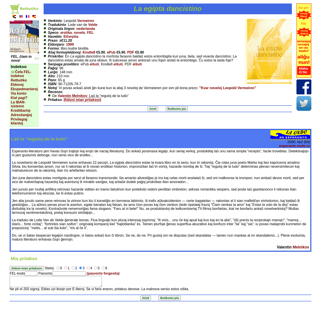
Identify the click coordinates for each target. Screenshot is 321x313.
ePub (111, 52)
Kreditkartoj (20, 110)
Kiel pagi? (19, 98)
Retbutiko (19, 80)
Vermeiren (85, 21)
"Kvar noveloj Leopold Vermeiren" (227, 88)
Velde (92, 25)
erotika (66, 32)
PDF (130, 52)
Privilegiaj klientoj (19, 121)
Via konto (19, 93)
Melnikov (301, 247)
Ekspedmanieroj (24, 89)
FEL (90, 32)
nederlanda (85, 29)
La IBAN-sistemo (18, 104)
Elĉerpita (71, 36)
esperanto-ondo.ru (294, 146)
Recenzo (55, 92)
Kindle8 (89, 52)
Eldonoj (17, 84)
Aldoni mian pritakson (82, 100)
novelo (79, 32)
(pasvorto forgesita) (103, 273)
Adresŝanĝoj (21, 115)
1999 (70, 44)
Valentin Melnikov (72, 96)
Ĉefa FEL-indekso (21, 74)
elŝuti (94, 64)
